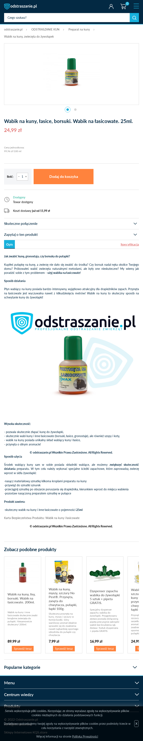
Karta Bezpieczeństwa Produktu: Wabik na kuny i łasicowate (41, 518)
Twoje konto (111, 6)
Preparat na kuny (79, 29)
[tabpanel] (71, 72)
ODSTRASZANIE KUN (45, 29)
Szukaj (134, 17)
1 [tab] (67, 109)
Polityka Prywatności (85, 736)
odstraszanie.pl (21, 6)
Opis (9, 244)
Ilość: (10, 176)
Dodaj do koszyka (63, 176)
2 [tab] (75, 109)
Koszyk (123, 3)
